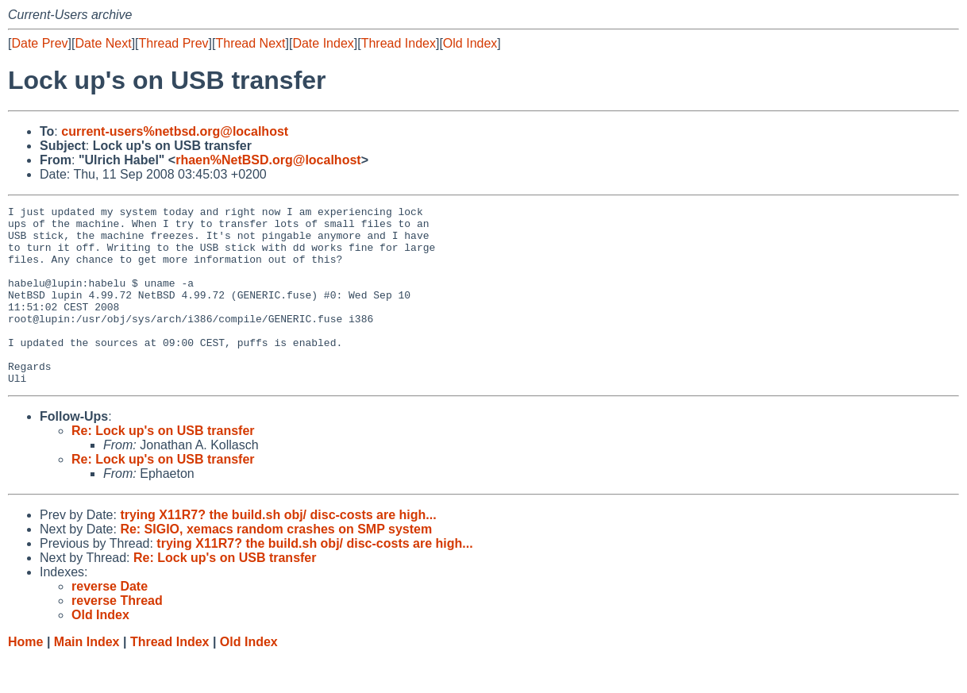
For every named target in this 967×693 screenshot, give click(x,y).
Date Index (322, 43)
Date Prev (39, 43)
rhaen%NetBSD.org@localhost (267, 160)
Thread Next (250, 43)
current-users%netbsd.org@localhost (174, 131)
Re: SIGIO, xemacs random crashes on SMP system (276, 565)
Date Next (103, 43)
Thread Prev (174, 43)
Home (25, 677)
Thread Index (398, 43)
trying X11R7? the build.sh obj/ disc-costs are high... (278, 550)
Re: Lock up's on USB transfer (163, 466)
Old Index (470, 43)
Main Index (87, 677)
